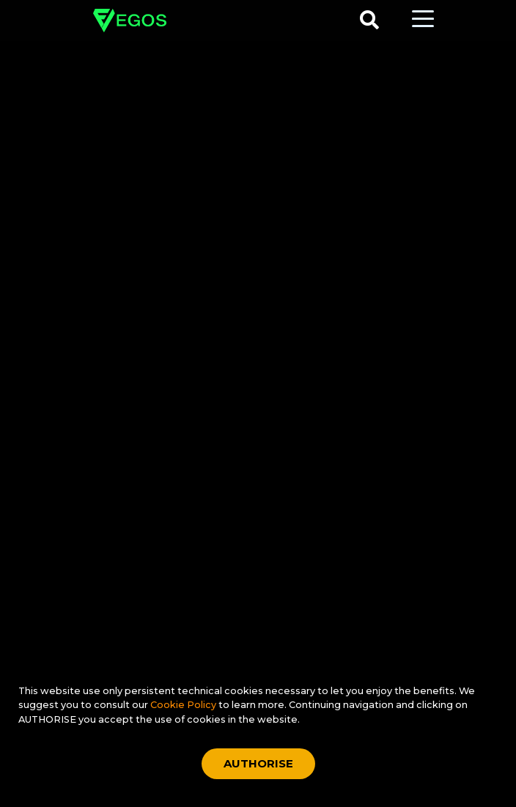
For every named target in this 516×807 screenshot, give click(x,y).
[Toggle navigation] (423, 17)
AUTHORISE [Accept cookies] (258, 763)
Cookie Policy (184, 704)
